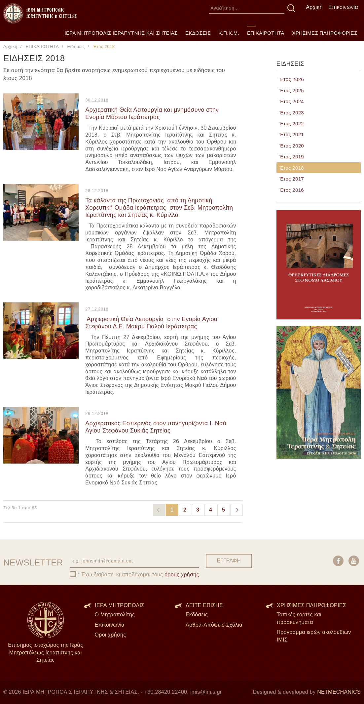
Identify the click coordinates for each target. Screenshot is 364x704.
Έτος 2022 (292, 123)
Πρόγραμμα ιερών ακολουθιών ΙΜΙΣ (314, 635)
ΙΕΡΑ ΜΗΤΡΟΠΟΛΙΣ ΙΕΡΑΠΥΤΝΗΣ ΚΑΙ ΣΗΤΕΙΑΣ (121, 33)
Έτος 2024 (292, 101)
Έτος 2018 (292, 168)
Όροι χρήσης (110, 635)
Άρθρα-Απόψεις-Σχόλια (214, 625)
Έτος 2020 (292, 145)
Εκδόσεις (197, 614)
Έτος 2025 (292, 90)
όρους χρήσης (181, 574)
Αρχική (314, 7)
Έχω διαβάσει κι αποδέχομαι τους (140, 574)
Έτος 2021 (292, 134)
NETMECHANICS (339, 692)
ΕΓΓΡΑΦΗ (228, 560)
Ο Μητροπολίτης (115, 614)
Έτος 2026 (292, 79)
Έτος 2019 (292, 156)
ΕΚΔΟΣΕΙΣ (198, 33)
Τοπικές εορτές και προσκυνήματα (299, 618)
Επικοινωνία (343, 7)
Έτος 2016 (292, 190)
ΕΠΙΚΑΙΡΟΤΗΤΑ (265, 33)
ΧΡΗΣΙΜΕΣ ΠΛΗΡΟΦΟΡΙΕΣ (324, 33)
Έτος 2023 (292, 112)
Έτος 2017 (292, 179)
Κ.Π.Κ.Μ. (229, 33)
